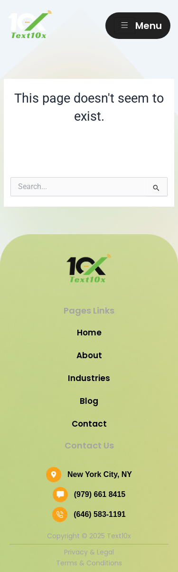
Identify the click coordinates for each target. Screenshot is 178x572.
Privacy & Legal (89, 552)
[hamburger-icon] (124, 25)
